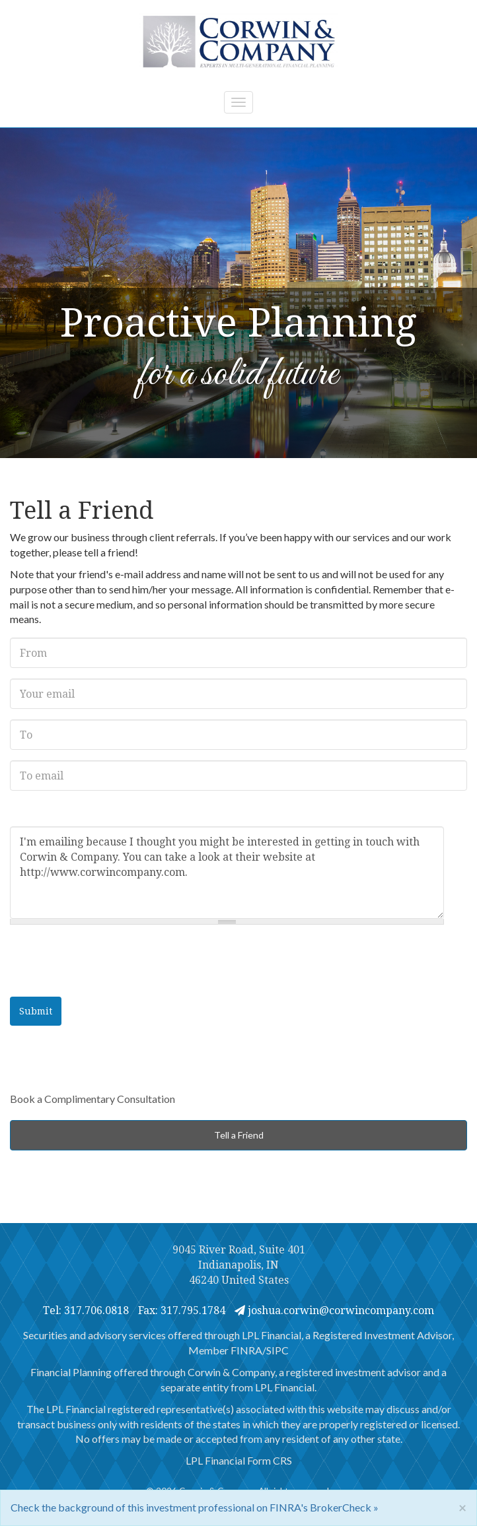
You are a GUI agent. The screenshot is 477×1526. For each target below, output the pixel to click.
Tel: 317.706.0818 (86, 1310)
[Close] (462, 1507)
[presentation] (110, 961)
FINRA (246, 1350)
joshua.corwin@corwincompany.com (334, 1310)
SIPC (277, 1350)
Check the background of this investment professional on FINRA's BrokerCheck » (195, 1507)
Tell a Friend (239, 1135)
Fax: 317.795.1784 (181, 1310)
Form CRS (269, 1460)
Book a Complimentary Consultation (92, 1098)
